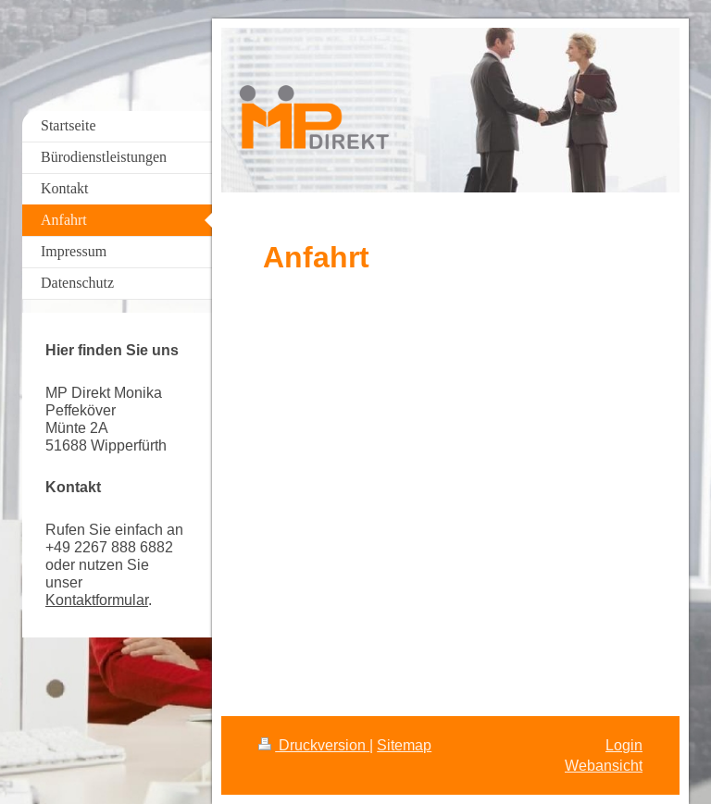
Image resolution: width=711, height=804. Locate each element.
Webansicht (603, 765)
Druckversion (313, 744)
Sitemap (404, 744)
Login (623, 744)
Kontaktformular (96, 599)
